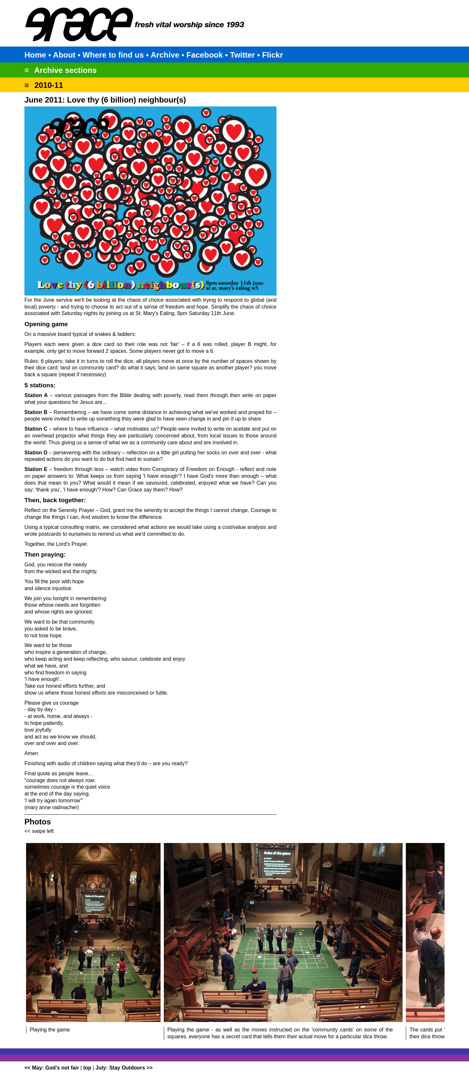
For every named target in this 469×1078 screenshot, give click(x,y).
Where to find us (113, 54)
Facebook (204, 54)
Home (35, 54)
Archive (164, 54)
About (64, 54)
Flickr (272, 54)
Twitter (242, 54)
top (87, 1068)
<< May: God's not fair (51, 1068)
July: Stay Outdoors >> (123, 1068)
